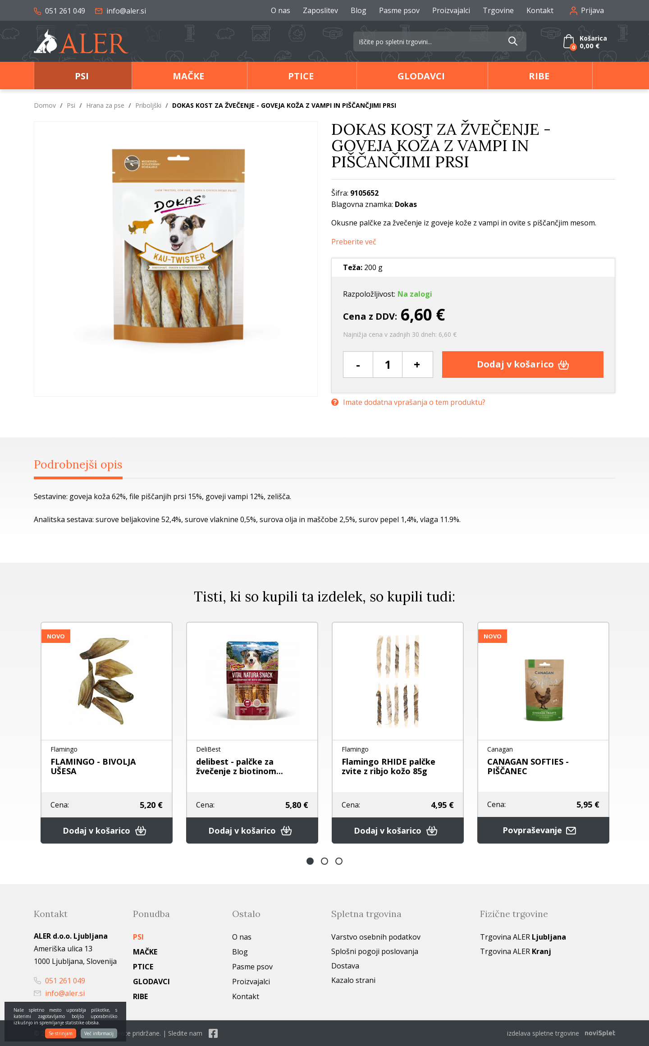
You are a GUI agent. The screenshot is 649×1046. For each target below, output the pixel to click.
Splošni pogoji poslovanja (374, 951)
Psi (82, 76)
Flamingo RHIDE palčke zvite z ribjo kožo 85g (388, 766)
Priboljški (148, 105)
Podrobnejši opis (78, 464)
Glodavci (421, 76)
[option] (107, 733)
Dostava (345, 966)
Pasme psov (399, 10)
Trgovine (498, 10)
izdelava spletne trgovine (543, 1033)
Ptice (301, 76)
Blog (358, 10)
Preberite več (353, 242)
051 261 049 (59, 11)
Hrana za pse (105, 105)
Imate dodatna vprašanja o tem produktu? (408, 402)
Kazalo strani (353, 980)
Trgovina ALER (523, 937)
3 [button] (339, 861)
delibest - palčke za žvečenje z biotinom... (239, 766)
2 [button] (324, 861)
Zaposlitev (320, 10)
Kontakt (539, 10)
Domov (45, 105)
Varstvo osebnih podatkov (375, 937)
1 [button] (310, 861)
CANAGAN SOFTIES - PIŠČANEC (528, 766)
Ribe (539, 76)
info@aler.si (120, 11)
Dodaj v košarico (523, 364)
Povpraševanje (544, 830)
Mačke (188, 76)
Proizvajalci (451, 10)
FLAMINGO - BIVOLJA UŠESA (93, 766)
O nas (280, 10)
